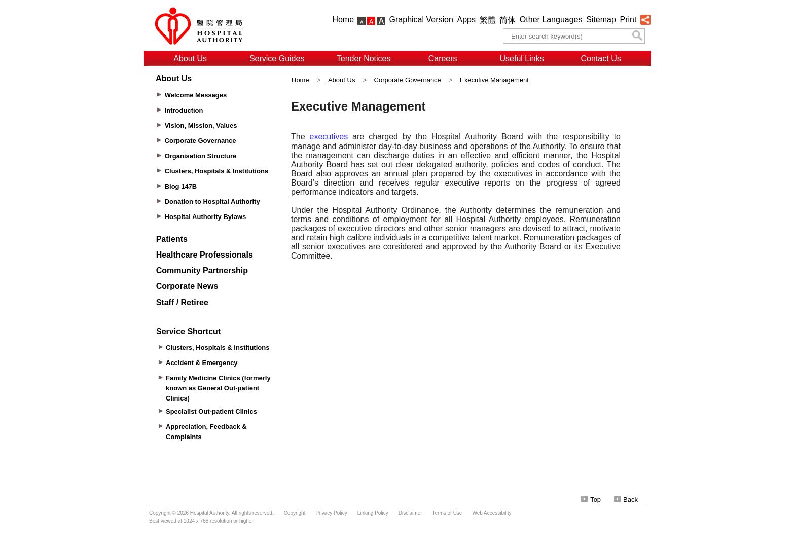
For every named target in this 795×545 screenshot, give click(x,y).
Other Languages (551, 19)
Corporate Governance (407, 80)
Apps (466, 19)
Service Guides (277, 58)
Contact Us (601, 58)
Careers (442, 58)
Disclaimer (410, 513)
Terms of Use (447, 513)
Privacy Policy (331, 513)
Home (343, 19)
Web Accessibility (491, 513)
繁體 (488, 20)
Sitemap (601, 19)
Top (591, 499)
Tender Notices (364, 58)
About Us (190, 58)
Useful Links (522, 58)
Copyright (295, 513)
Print (628, 19)
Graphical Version (421, 19)
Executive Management (494, 80)
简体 (507, 20)
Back (626, 499)
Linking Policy (372, 513)
